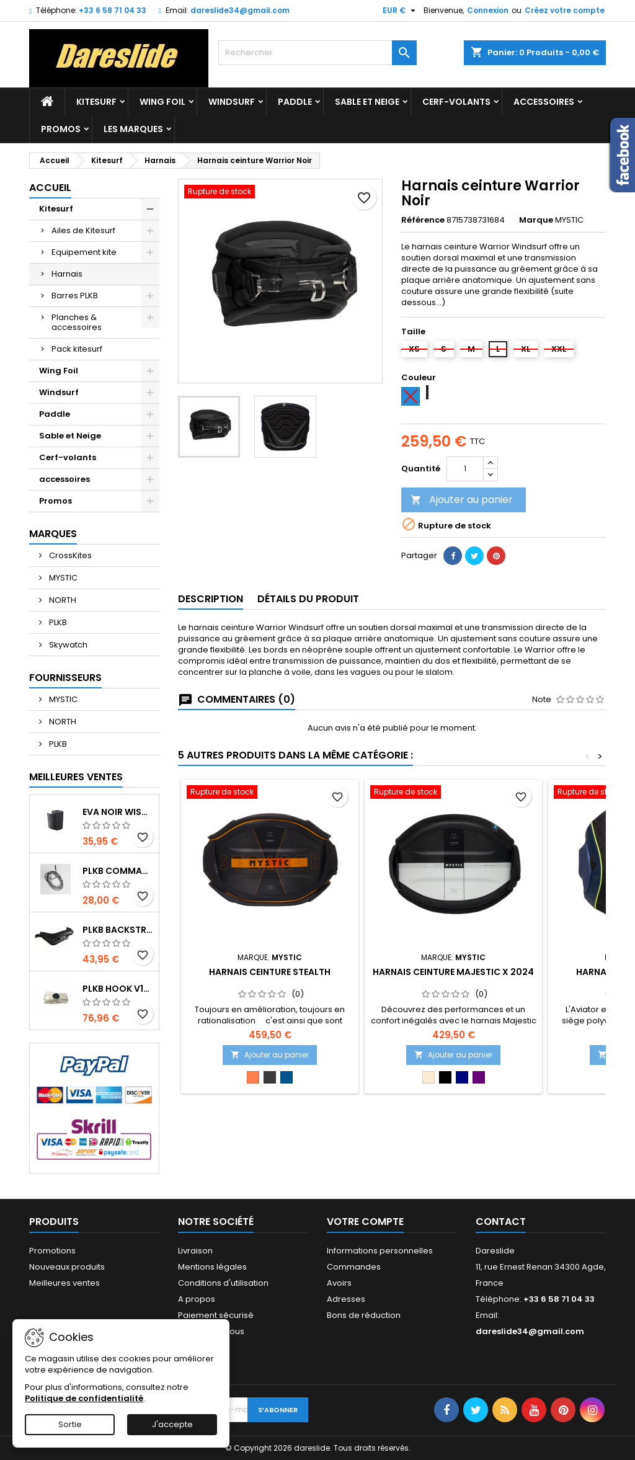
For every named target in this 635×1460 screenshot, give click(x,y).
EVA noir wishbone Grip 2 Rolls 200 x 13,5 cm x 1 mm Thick (118, 812)
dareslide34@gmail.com (240, 10)
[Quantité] (465, 468)
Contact (501, 1221)
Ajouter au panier (462, 499)
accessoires (543, 102)
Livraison (195, 1251)
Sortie (70, 1424)
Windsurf (231, 102)
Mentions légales (212, 1267)
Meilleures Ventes (76, 777)
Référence (423, 220)
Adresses (346, 1299)
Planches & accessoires (76, 322)
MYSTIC (62, 578)
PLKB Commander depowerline (118, 871)
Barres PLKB (74, 295)
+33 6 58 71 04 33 (112, 10)
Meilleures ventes (64, 1283)
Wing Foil (162, 102)
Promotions (52, 1251)
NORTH (61, 600)
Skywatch (67, 645)
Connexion (487, 10)
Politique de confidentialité (84, 1398)
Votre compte (365, 1221)
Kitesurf (96, 102)
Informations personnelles (380, 1251)
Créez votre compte (565, 10)
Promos (61, 129)
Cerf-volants (456, 102)
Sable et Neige (367, 102)
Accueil (50, 187)
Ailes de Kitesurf (83, 230)
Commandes (354, 1267)
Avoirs (339, 1283)
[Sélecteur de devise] (401, 10)
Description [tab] (210, 599)
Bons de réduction (364, 1315)
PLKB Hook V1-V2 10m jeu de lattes (118, 989)
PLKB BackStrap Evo (118, 930)
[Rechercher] (317, 52)
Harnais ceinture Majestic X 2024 (453, 972)
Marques (53, 534)
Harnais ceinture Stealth (270, 972)
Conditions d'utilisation (223, 1283)
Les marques (133, 129)
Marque (536, 220)
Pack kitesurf (76, 349)
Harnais (66, 274)
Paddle (295, 102)
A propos (196, 1299)
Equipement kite (84, 252)
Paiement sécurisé (216, 1315)
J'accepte (172, 1424)
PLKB (57, 622)
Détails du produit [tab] (308, 599)
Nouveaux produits (67, 1267)
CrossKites (69, 555)
